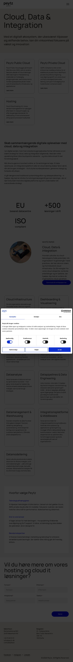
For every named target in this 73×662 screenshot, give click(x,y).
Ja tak (60, 349)
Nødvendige (13, 349)
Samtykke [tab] (12, 316)
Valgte (36, 349)
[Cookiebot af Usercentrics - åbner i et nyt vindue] (62, 311)
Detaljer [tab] (36, 316)
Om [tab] (60, 316)
